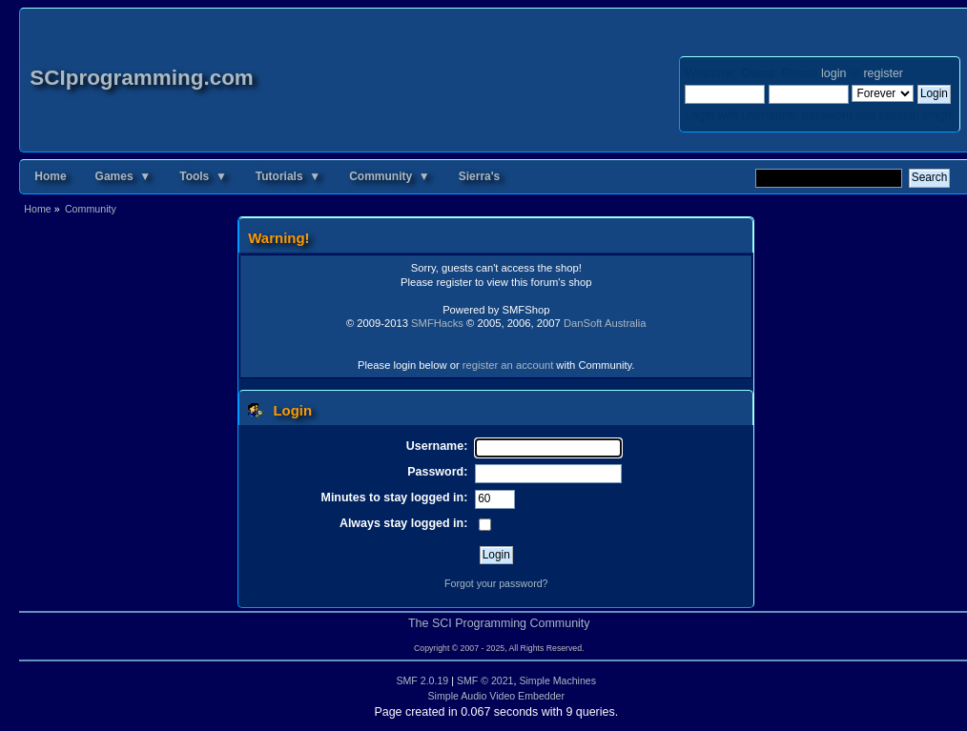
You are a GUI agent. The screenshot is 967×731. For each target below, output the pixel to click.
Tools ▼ (203, 176)
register (882, 73)
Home (50, 176)
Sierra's (480, 176)
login (833, 73)
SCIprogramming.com (142, 78)
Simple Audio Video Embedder (497, 695)
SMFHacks (437, 323)
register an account (508, 365)
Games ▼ (123, 176)
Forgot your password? (495, 583)
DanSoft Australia (605, 323)
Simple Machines (557, 680)
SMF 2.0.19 (422, 680)
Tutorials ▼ (288, 176)
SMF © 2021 (485, 680)
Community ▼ (389, 176)
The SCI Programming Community (499, 623)
